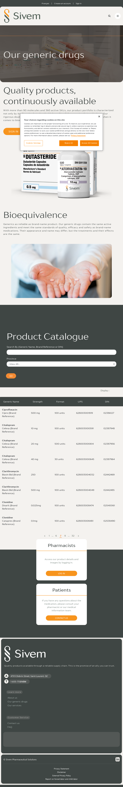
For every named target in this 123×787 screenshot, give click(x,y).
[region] (61, 132)
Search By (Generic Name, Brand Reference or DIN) (35, 346)
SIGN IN (17, 131)
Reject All (69, 143)
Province (11, 358)
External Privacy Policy (61, 775)
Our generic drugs (17, 701)
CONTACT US (61, 617)
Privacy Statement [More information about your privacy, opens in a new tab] (78, 136)
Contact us (13, 723)
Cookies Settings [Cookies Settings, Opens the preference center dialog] (33, 143)
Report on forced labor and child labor (61, 779)
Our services (14, 705)
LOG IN (61, 573)
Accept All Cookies (89, 143)
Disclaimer (61, 772)
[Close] (99, 116)
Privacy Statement (61, 768)
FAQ (9, 726)
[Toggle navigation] (118, 16)
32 (73, 536)
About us (12, 697)
